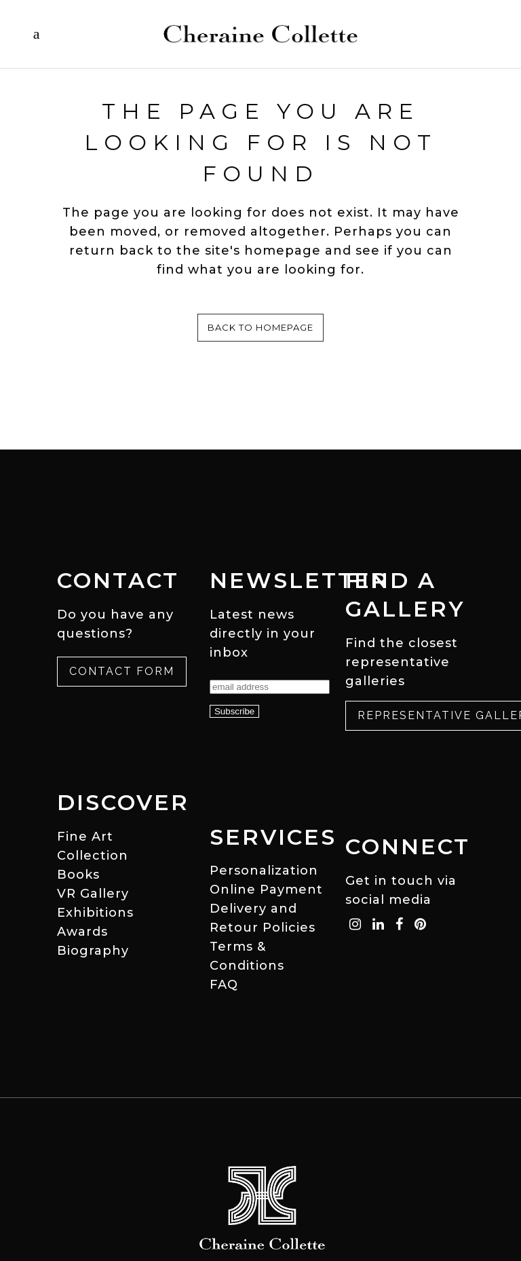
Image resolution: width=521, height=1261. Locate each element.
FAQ (224, 984)
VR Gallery (93, 893)
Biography (93, 950)
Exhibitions (95, 912)
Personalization (264, 870)
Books (78, 874)
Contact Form (121, 671)
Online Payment (266, 889)
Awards (82, 931)
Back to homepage (260, 327)
